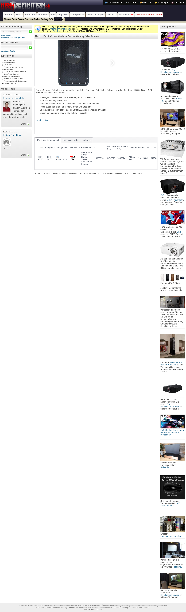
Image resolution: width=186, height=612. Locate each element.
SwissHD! (164, 467)
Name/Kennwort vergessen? (13, 37)
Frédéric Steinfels (14, 98)
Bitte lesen (57, 31)
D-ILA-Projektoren (175, 200)
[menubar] (144, 2)
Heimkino (43, 14)
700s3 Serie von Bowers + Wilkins (172, 363)
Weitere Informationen (93, 610)
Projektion (63, 14)
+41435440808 (94, 606)
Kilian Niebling (12, 135)
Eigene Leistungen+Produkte (14, 67)
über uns (8, 14)
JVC (162, 195)
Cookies (71, 608)
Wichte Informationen (60, 29)
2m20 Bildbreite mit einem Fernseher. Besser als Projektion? (172, 432)
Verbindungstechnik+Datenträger (15, 81)
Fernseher (30, 14)
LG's (179, 232)
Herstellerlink (42, 120)
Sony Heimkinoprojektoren (169, 71)
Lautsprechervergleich (170, 536)
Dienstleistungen (95, 14)
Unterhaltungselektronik (12, 77)
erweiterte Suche (8, 51)
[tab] (48, 140)
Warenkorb (126, 14)
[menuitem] (113, 2)
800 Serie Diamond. (170, 504)
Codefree (111, 14)
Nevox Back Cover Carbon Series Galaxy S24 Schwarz (33, 19)
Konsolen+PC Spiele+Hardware (15, 72)
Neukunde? (6, 35)
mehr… (23, 117)
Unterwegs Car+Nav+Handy (13, 79)
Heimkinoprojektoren (169, 595)
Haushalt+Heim (9, 70)
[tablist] (96, 153)
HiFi (53, 14)
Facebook (40, 608)
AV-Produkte (8, 65)
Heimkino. (177, 567)
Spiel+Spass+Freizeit (11, 74)
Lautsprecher (77, 14)
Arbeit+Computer (10, 60)
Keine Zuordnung (10, 84)
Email (23, 124)
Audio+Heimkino (9, 63)
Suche (19, 14)
